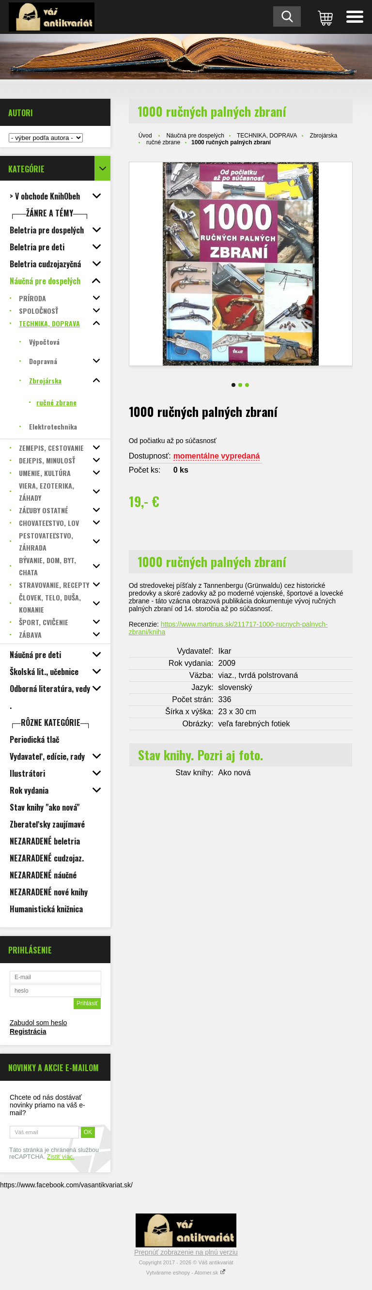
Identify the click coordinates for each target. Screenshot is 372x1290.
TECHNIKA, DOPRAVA (267, 135)
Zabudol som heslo (38, 1023)
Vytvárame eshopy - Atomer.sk (186, 1272)
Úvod (145, 135)
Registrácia (28, 1031)
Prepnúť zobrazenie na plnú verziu (186, 1252)
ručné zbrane (163, 142)
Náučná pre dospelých (195, 135)
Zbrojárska (324, 135)
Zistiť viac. (61, 1156)
